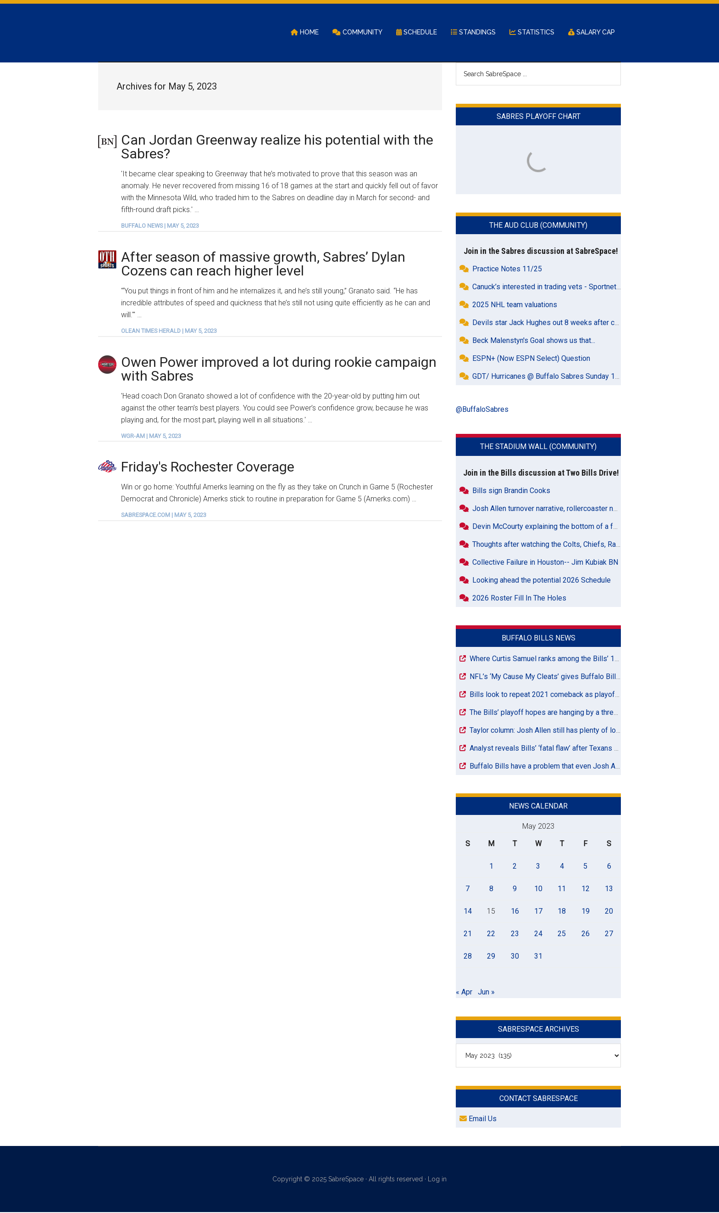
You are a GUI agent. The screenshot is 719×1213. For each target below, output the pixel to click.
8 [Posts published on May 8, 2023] (491, 889)
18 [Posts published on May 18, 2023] (562, 911)
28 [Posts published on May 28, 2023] (468, 956)
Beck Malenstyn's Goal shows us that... (533, 341)
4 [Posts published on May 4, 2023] (562, 866)
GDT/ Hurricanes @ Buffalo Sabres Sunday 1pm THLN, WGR (568, 377)
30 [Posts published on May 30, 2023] (515, 956)
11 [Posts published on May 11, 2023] (562, 889)
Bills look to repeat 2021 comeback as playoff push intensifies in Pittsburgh (591, 695)
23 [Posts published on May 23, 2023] (515, 934)
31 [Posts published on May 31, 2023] (538, 956)
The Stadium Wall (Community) (538, 447)
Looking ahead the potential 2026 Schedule (541, 580)
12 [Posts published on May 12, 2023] (585, 889)
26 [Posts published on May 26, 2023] (585, 934)
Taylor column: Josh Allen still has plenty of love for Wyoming (568, 730)
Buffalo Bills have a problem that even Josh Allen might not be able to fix (586, 766)
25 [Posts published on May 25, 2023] (562, 934)
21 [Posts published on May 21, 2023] (468, 934)
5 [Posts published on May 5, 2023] (585, 866)
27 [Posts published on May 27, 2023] (609, 934)
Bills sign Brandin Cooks (511, 491)
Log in (437, 1180)
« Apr (464, 992)
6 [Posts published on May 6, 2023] (609, 866)
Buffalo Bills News (538, 638)
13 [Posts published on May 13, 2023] (609, 889)
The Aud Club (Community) (538, 226)
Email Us (478, 1119)
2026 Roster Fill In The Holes (519, 598)
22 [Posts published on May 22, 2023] (491, 934)
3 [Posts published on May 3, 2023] (538, 866)
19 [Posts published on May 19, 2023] (585, 911)
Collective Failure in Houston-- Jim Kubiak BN (545, 562)
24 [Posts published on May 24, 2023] (538, 934)
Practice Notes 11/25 (507, 269)
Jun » (486, 992)
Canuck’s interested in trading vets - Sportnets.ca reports (563, 287)
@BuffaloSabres (482, 410)
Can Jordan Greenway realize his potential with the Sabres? (277, 147)
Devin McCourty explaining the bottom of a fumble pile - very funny (579, 526)
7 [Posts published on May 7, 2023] (467, 889)
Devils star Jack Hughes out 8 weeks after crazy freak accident (573, 323)
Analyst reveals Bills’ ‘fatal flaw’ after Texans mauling (554, 748)
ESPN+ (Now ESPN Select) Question (531, 359)
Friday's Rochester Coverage (207, 468)
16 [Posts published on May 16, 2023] (515, 911)
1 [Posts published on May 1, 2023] (491, 866)
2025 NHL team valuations (514, 305)
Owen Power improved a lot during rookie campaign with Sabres (279, 369)
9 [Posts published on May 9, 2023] (515, 889)
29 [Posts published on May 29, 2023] (491, 956)
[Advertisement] (270, 604)
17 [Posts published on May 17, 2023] (538, 911)
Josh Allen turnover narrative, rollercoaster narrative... (556, 509)
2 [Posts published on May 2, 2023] (515, 866)
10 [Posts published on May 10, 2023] (538, 889)
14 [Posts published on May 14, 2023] (468, 911)
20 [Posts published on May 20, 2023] (609, 911)
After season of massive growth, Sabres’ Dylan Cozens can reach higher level (263, 264)
